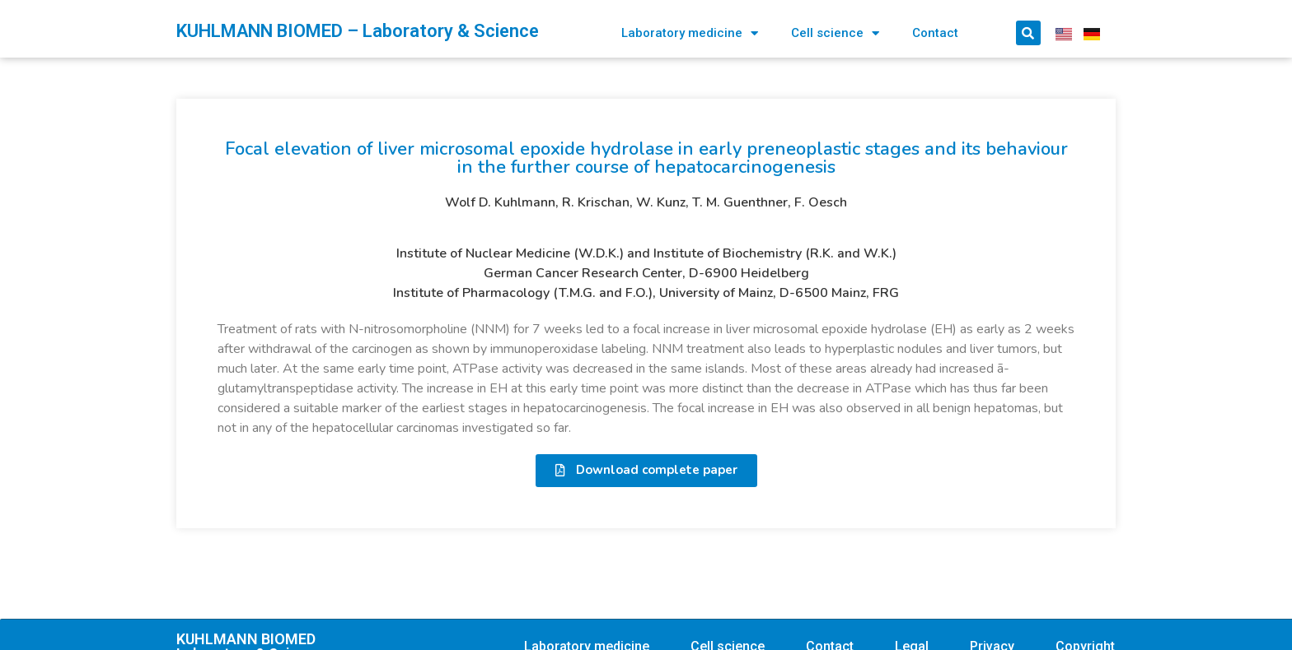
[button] (646, 470)
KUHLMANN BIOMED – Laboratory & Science (357, 31)
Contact (935, 33)
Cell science (835, 33)
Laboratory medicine (689, 33)
